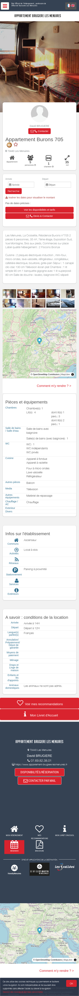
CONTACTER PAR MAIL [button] (39, 780)
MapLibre (65, 374)
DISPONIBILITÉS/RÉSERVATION (39, 772)
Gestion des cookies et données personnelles (23, 992)
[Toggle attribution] (72, 374)
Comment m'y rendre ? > (54, 386)
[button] (39, 131)
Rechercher (13, 191)
